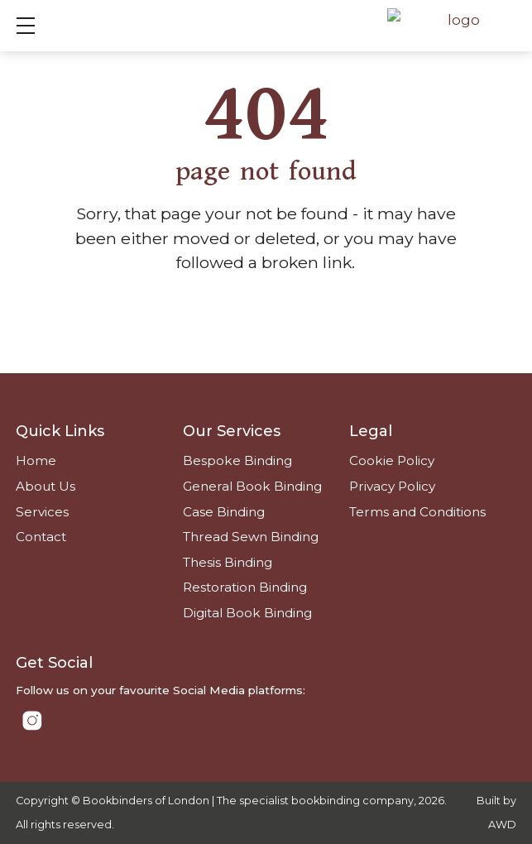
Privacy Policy (392, 486)
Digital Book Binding (247, 613)
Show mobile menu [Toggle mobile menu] (34, 25)
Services (42, 512)
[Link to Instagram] (32, 720)
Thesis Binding (227, 562)
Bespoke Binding (237, 460)
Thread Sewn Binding (251, 536)
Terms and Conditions (417, 512)
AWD (502, 824)
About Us (45, 486)
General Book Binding (252, 486)
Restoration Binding (245, 587)
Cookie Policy (391, 460)
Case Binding (224, 512)
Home (36, 460)
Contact (41, 536)
